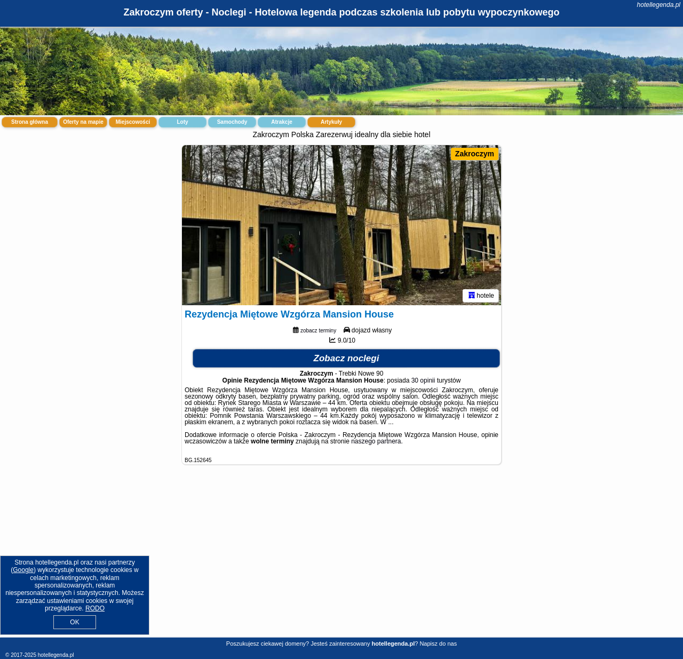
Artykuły (331, 122)
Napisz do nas (438, 643)
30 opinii (423, 380)
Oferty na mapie (83, 122)
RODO (95, 608)
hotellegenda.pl (658, 5)
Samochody (232, 122)
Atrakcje (281, 122)
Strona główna (29, 122)
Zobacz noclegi (346, 358)
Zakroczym (474, 153)
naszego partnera (376, 441)
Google (23, 570)
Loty (182, 122)
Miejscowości (133, 122)
